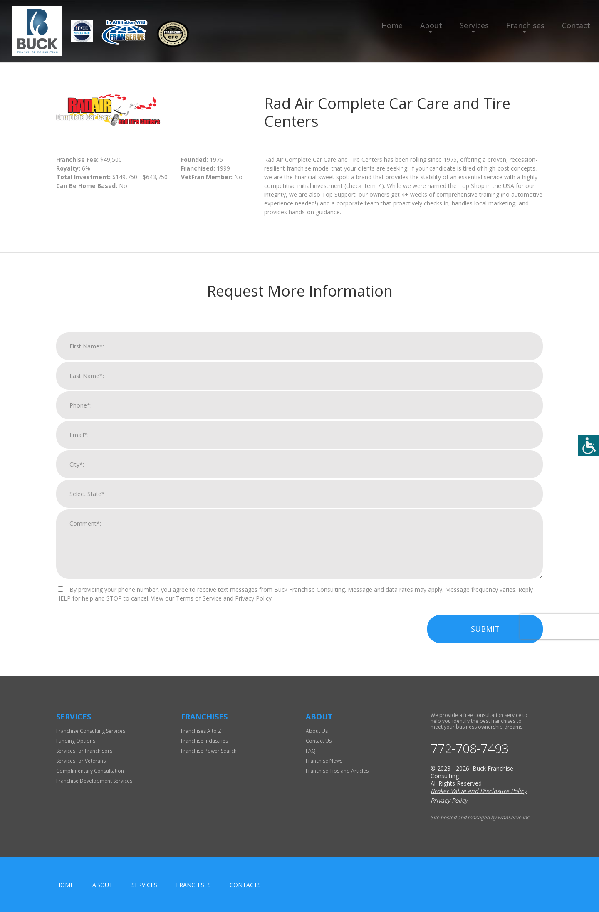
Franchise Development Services (94, 780)
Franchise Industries (204, 740)
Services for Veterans (81, 760)
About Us (317, 730)
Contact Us (319, 740)
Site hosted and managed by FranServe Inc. (480, 817)
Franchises (525, 25)
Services (474, 25)
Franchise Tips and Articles (337, 770)
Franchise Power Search (209, 750)
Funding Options (75, 740)
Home (392, 25)
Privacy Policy (449, 800)
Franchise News (324, 760)
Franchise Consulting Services (90, 730)
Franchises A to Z (201, 730)
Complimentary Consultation (90, 770)
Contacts (245, 885)
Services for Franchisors (84, 750)
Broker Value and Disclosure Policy (479, 791)
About (431, 25)
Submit (485, 639)
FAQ (311, 750)
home (65, 885)
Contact (576, 25)
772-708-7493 (470, 748)
